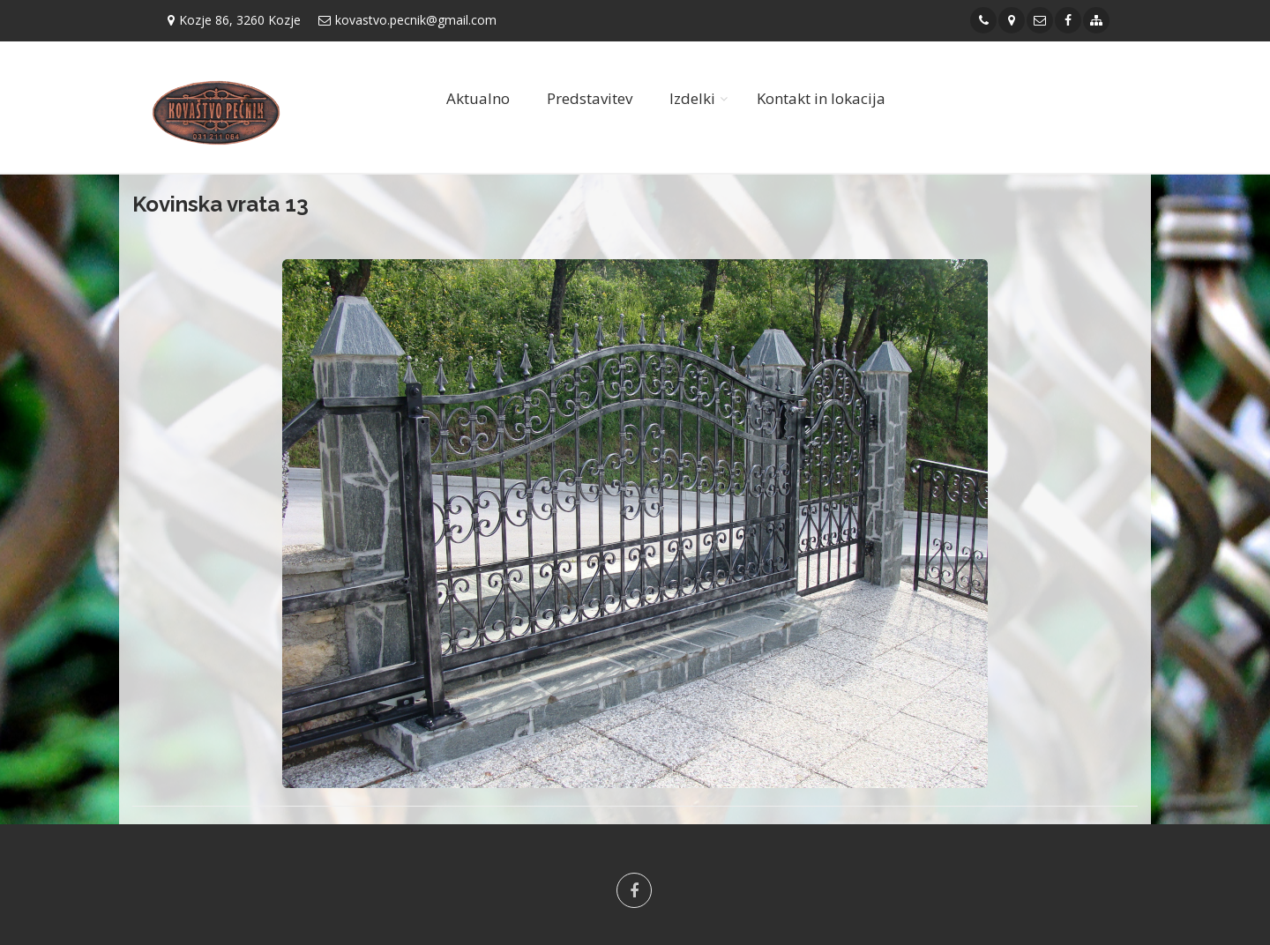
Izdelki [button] (692, 98)
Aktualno (478, 98)
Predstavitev (589, 98)
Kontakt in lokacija (821, 98)
